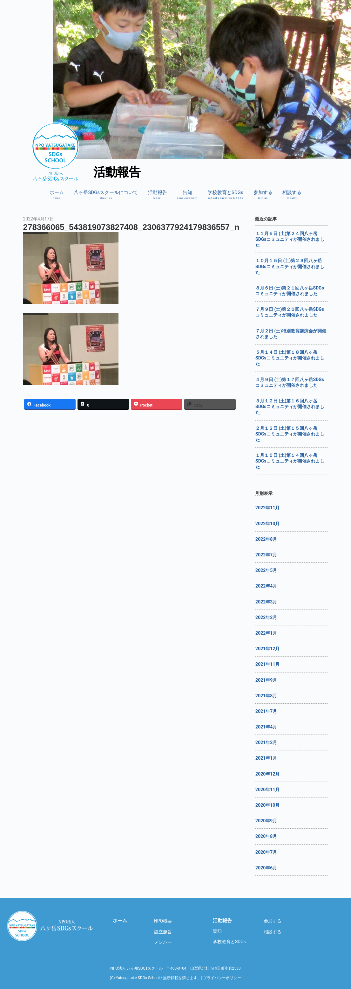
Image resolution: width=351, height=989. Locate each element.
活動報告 (157, 195)
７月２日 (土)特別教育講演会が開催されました (290, 333)
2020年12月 (267, 774)
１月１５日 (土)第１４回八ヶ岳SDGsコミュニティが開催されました (289, 461)
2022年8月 (266, 539)
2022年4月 (266, 586)
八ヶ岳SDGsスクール (51, 926)
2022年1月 (266, 633)
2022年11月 (267, 507)
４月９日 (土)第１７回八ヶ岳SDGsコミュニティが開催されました (289, 382)
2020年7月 (266, 852)
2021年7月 (266, 711)
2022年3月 (266, 601)
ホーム (57, 195)
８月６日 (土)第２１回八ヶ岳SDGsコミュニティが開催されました (289, 290)
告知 (187, 195)
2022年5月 (266, 570)
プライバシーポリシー (222, 978)
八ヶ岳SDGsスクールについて (106, 195)
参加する (263, 195)
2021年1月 (266, 758)
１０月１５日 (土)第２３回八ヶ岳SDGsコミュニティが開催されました (289, 266)
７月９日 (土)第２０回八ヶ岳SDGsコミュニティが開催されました (289, 312)
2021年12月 (267, 648)
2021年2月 (266, 742)
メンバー (163, 942)
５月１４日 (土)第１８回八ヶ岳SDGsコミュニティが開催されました (289, 358)
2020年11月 (267, 789)
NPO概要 (163, 920)
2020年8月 (266, 836)
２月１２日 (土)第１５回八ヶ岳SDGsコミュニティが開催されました (289, 434)
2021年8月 (266, 695)
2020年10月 (267, 805)
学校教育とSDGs (226, 195)
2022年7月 (266, 554)
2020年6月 (266, 867)
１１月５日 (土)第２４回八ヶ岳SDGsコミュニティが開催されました (289, 239)
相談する (291, 195)
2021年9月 (266, 680)
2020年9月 (266, 820)
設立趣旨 (163, 931)
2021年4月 (266, 726)
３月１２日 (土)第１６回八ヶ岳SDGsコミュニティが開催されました (289, 406)
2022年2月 (266, 617)
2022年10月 (267, 523)
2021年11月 (267, 664)
